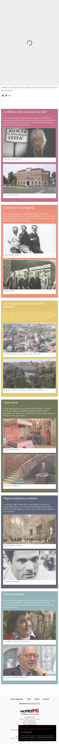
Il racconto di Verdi (11, 195)
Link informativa (26, 732)
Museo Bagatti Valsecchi (12, 449)
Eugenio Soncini (9, 291)
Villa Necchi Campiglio (11, 486)
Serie (37, 699)
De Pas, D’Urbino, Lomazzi (12, 255)
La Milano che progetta (18, 207)
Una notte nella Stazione (13, 545)
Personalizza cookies (45, 737)
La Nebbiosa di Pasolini (11, 581)
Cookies (35, 741)
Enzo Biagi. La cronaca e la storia (15, 677)
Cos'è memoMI (16, 699)
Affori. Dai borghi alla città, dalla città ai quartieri (22, 354)
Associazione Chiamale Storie (29, 719)
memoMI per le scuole (29, 704)
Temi (29, 699)
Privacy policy (26, 741)
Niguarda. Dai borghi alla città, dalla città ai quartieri (23, 390)
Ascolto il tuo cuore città (13, 159)
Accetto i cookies (28, 737)
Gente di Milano (13, 594)
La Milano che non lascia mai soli (24, 111)
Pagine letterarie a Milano (20, 498)
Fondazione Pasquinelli (29, 722)
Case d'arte (10, 402)
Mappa (46, 699)
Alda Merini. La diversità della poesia (16, 641)
